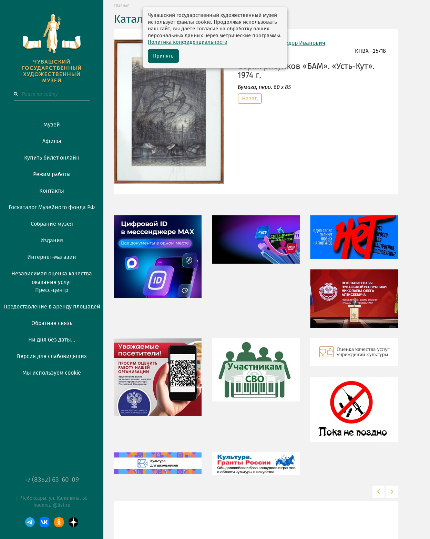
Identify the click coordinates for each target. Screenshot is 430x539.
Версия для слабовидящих (52, 356)
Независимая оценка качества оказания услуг (51, 277)
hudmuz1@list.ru (51, 505)
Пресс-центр (51, 290)
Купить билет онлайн (52, 158)
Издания (51, 240)
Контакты (51, 191)
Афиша (51, 141)
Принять (163, 56)
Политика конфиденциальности (187, 42)
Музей (51, 125)
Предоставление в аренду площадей (51, 306)
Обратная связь (51, 323)
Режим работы (52, 174)
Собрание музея (52, 224)
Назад (250, 98)
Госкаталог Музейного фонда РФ (52, 207)
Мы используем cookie (51, 373)
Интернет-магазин (51, 257)
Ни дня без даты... (51, 340)
